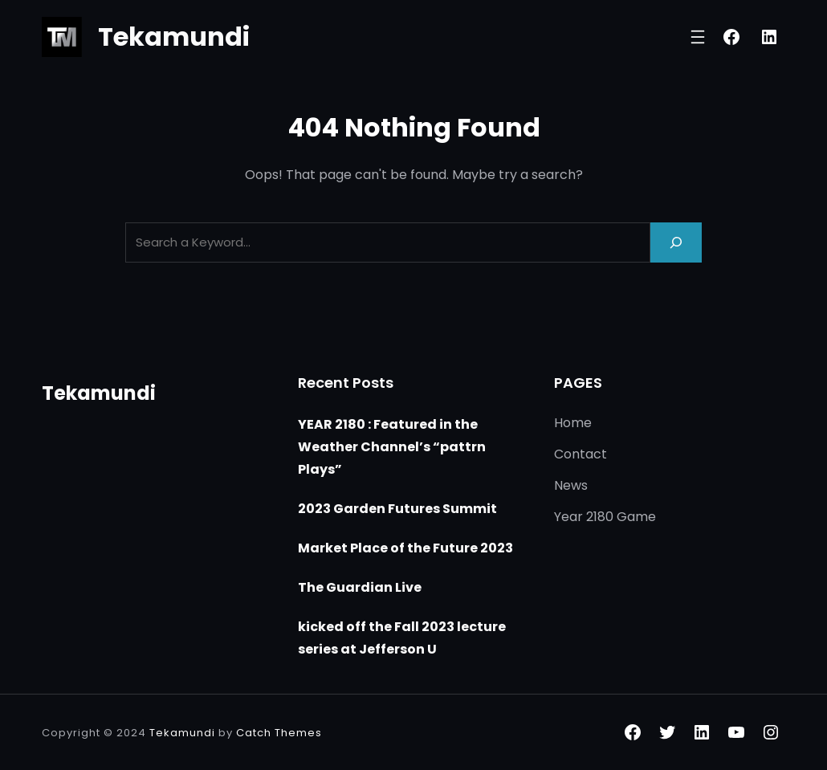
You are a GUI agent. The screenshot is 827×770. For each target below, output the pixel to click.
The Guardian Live (360, 587)
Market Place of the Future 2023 (405, 548)
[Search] (676, 242)
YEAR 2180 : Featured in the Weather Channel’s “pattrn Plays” (392, 447)
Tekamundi (174, 36)
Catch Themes (279, 732)
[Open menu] (698, 37)
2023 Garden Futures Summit (397, 508)
